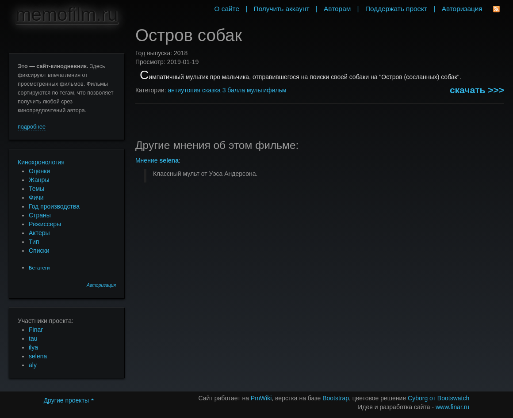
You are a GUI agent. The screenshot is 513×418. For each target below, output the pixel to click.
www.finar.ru (452, 406)
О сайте (226, 8)
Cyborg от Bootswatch (438, 398)
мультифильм (267, 90)
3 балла (233, 90)
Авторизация (101, 285)
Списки (39, 250)
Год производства (54, 206)
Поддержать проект (396, 8)
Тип (34, 241)
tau (33, 338)
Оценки (39, 171)
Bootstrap (335, 398)
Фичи (36, 197)
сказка (211, 90)
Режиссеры (45, 224)
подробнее (32, 127)
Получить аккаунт (282, 8)
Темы (36, 188)
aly (33, 365)
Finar (36, 329)
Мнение (157, 160)
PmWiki (261, 398)
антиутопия (184, 90)
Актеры (39, 232)
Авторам (337, 8)
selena (38, 356)
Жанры (39, 179)
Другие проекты (69, 400)
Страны (40, 215)
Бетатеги (39, 267)
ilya (33, 347)
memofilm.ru (67, 14)
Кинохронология (41, 162)
